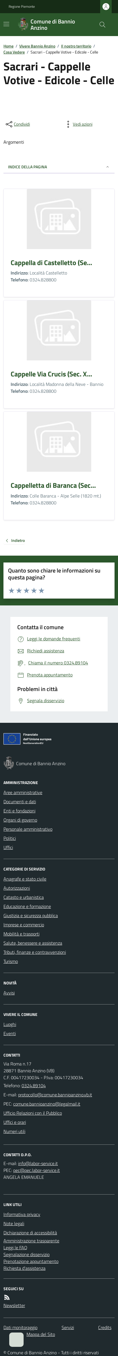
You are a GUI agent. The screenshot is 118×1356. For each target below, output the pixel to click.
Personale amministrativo (27, 829)
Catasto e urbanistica (23, 897)
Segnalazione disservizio (26, 1254)
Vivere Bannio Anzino (37, 46)
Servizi (68, 1327)
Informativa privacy (21, 1214)
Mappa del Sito (40, 1334)
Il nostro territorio (76, 46)
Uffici (8, 847)
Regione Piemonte (22, 6)
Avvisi (9, 992)
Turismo (10, 961)
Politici (9, 838)
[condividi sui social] (17, 124)
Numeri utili (14, 1131)
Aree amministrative (22, 792)
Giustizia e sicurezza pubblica (30, 915)
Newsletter (14, 1305)
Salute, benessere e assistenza (32, 942)
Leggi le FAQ (15, 1247)
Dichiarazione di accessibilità (30, 1232)
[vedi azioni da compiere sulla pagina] (78, 124)
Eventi (9, 1033)
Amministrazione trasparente (31, 1240)
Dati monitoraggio (20, 1327)
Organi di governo (20, 819)
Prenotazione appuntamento (30, 1261)
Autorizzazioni (16, 888)
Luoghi (9, 1024)
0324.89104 (34, 1085)
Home (8, 46)
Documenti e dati (19, 801)
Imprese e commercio (23, 924)
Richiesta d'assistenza (24, 1268)
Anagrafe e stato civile (24, 878)
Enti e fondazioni (19, 810)
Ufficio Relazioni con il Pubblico (32, 1113)
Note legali (13, 1223)
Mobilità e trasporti (21, 933)
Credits (104, 1327)
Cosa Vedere (14, 52)
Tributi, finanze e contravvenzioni (34, 952)
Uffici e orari (14, 1122)
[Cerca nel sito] (100, 24)
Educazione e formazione (27, 906)
